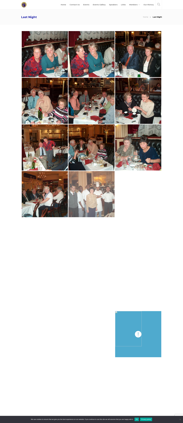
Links (123, 5)
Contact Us (75, 5)
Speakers (113, 5)
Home (63, 5)
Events (86, 5)
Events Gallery (99, 5)
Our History (148, 5)
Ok (137, 419)
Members (133, 5)
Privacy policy (146, 419)
